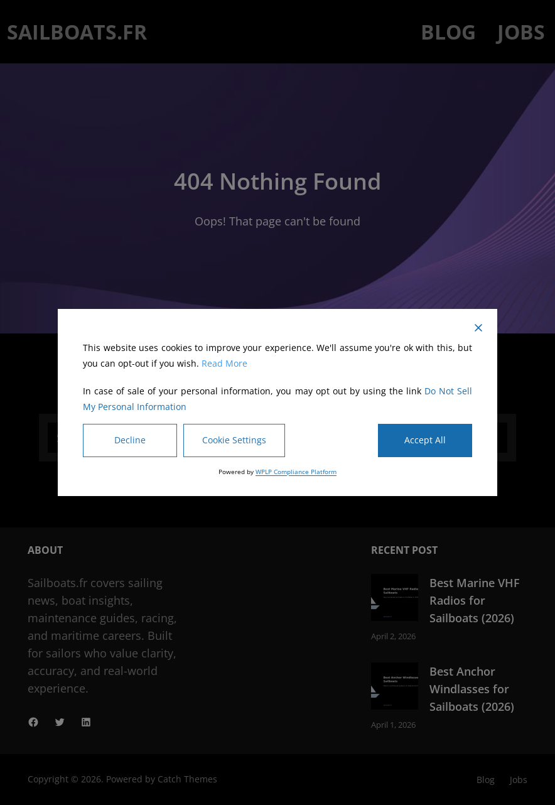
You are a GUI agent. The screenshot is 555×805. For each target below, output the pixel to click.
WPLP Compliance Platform (296, 471)
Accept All (425, 440)
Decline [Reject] (130, 440)
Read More (224, 363)
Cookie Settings (234, 440)
